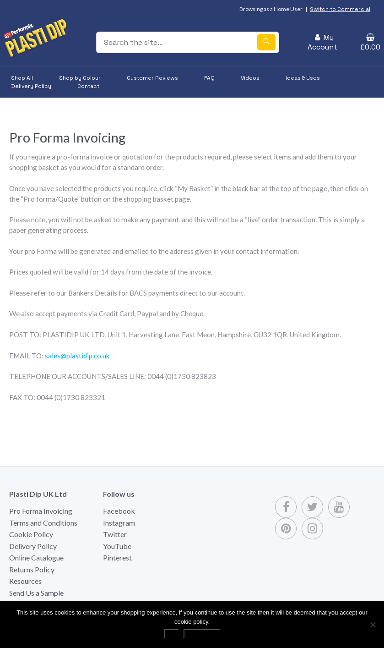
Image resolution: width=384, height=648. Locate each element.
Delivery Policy (31, 86)
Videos (250, 78)
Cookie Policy (31, 534)
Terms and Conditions (43, 522)
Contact (88, 86)
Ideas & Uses (303, 78)
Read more (201, 634)
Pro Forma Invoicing (40, 510)
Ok (171, 634)
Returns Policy (31, 569)
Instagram (119, 522)
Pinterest (117, 557)
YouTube (117, 546)
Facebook (119, 510)
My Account (322, 42)
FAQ (209, 78)
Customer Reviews (152, 78)
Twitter (115, 534)
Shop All (22, 78)
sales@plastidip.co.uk (77, 355)
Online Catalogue (36, 557)
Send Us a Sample (36, 592)
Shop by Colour (80, 78)
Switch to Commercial (340, 9)
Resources (25, 581)
